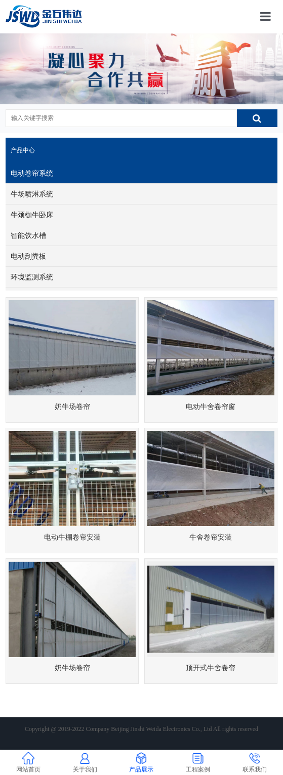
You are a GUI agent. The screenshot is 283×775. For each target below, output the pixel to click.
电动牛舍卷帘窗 (210, 406)
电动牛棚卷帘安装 (72, 537)
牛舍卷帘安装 (210, 537)
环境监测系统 (32, 277)
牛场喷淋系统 (32, 194)
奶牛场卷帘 (72, 406)
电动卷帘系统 (32, 173)
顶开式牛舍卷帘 (210, 668)
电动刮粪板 (28, 256)
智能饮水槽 (28, 235)
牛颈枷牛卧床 (32, 215)
